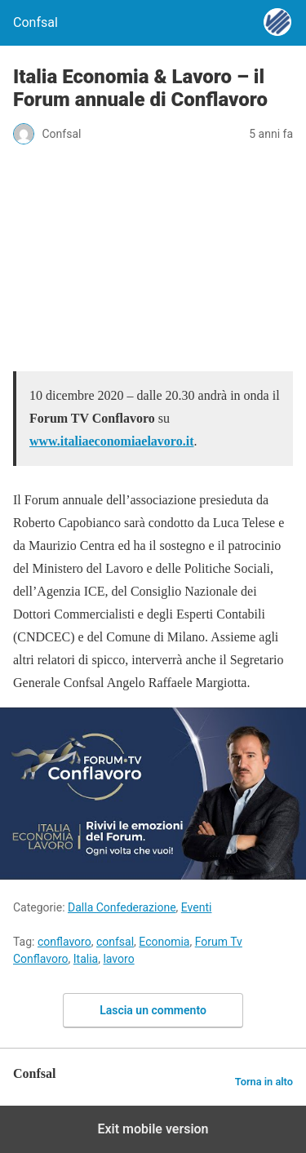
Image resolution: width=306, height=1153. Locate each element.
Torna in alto (264, 1081)
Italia (85, 958)
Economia (164, 941)
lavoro (118, 958)
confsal (115, 941)
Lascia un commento (153, 1010)
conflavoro (64, 941)
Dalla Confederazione (122, 907)
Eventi (196, 907)
